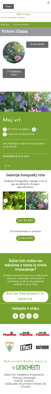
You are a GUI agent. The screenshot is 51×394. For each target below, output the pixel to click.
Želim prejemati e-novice (25, 296)
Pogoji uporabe (23, 378)
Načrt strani (24, 381)
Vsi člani (25, 221)
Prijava (25, 238)
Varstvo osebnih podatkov (24, 375)
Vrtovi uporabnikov (21, 24)
